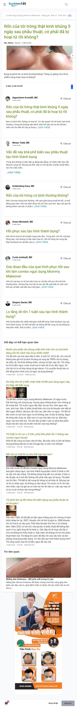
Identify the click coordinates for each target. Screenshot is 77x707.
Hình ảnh (65, 15)
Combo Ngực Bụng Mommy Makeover (23, 15)
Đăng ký (68, 703)
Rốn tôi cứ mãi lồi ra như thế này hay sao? (29, 454)
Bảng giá (46, 15)
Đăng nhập (53, 703)
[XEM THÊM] (44, 127)
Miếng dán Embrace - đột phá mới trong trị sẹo (30, 579)
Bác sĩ (54, 15)
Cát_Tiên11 (8, 43)
